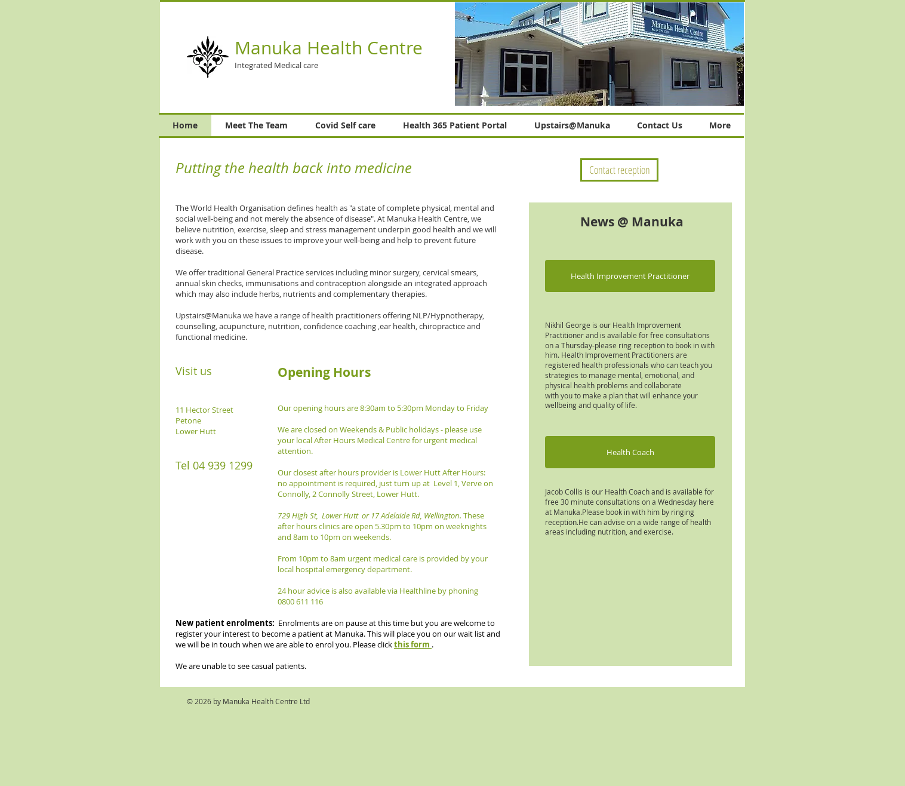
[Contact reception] (619, 170)
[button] (630, 276)
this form (413, 644)
